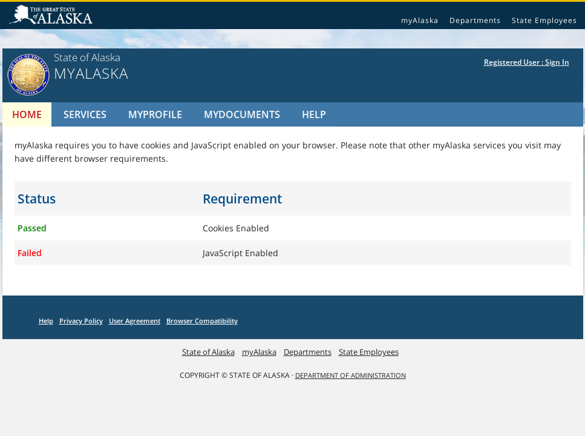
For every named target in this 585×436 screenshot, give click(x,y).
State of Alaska (52, 16)
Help (314, 114)
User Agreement (134, 320)
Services (85, 114)
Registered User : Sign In (526, 62)
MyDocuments (242, 114)
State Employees (544, 20)
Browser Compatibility (202, 320)
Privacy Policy (81, 320)
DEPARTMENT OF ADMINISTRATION (350, 375)
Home (27, 114)
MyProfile (155, 114)
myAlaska (420, 20)
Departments (475, 20)
